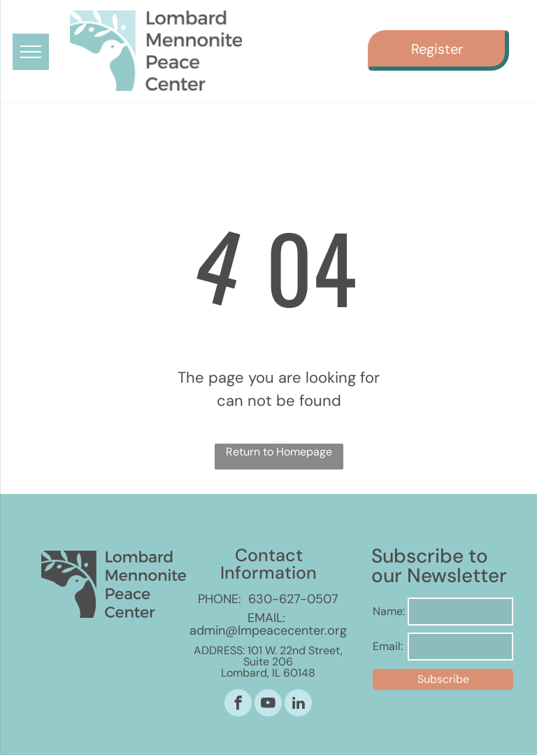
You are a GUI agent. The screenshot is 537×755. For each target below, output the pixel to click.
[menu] (31, 52)
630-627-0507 (293, 599)
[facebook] (238, 704)
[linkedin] (298, 704)
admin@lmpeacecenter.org (268, 630)
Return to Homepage (279, 451)
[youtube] (268, 704)
